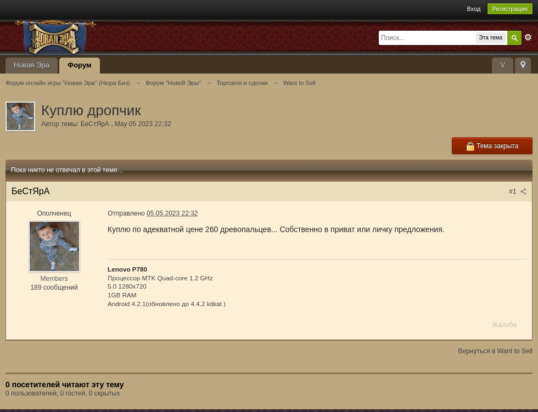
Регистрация (510, 8)
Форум (79, 65)
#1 (517, 191)
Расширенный (528, 37)
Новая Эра (31, 65)
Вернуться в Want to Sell (495, 351)
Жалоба (504, 325)
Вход (474, 8)
